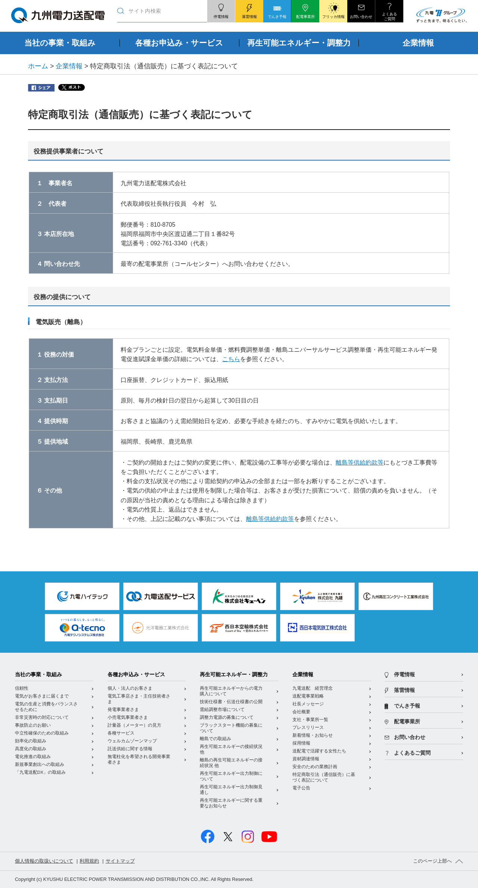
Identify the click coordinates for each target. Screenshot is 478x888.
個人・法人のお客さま (130, 688)
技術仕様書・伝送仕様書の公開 (231, 701)
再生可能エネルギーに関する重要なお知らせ (231, 803)
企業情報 (69, 66)
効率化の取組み (30, 741)
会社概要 (301, 712)
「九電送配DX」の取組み (40, 772)
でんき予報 (407, 706)
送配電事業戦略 (308, 696)
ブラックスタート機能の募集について (231, 728)
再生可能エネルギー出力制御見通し (231, 790)
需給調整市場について (222, 709)
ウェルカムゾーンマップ (132, 741)
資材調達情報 (305, 759)
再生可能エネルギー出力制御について (231, 776)
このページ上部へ (432, 861)
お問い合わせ (409, 737)
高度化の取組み (30, 748)
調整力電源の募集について (227, 717)
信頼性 (21, 688)
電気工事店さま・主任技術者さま (139, 699)
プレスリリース (308, 727)
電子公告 (301, 788)
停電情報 (404, 674)
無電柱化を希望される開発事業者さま (139, 759)
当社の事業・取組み (38, 674)
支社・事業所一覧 (310, 719)
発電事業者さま (123, 709)
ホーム (38, 66)
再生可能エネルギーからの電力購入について (231, 691)
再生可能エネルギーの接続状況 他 (231, 749)
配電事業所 (407, 721)
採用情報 (301, 743)
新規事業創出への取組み (39, 764)
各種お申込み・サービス (136, 674)
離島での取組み (215, 738)
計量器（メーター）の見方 (134, 725)
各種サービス (121, 733)
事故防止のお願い (33, 725)
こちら (231, 359)
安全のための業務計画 (314, 766)
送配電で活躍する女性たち (319, 751)
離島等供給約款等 (360, 462)
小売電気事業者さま (128, 717)
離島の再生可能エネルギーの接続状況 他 (231, 763)
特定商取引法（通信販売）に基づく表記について (323, 777)
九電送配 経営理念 (312, 688)
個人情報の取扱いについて (44, 861)
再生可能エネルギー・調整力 (234, 674)
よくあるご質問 (412, 753)
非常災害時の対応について (42, 717)
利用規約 (89, 861)
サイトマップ (120, 861)
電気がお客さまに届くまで (42, 696)
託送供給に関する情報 (130, 748)
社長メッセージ (308, 704)
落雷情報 (404, 690)
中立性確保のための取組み (42, 733)
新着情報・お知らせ (312, 735)
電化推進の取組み (33, 756)
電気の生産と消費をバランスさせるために (46, 707)
